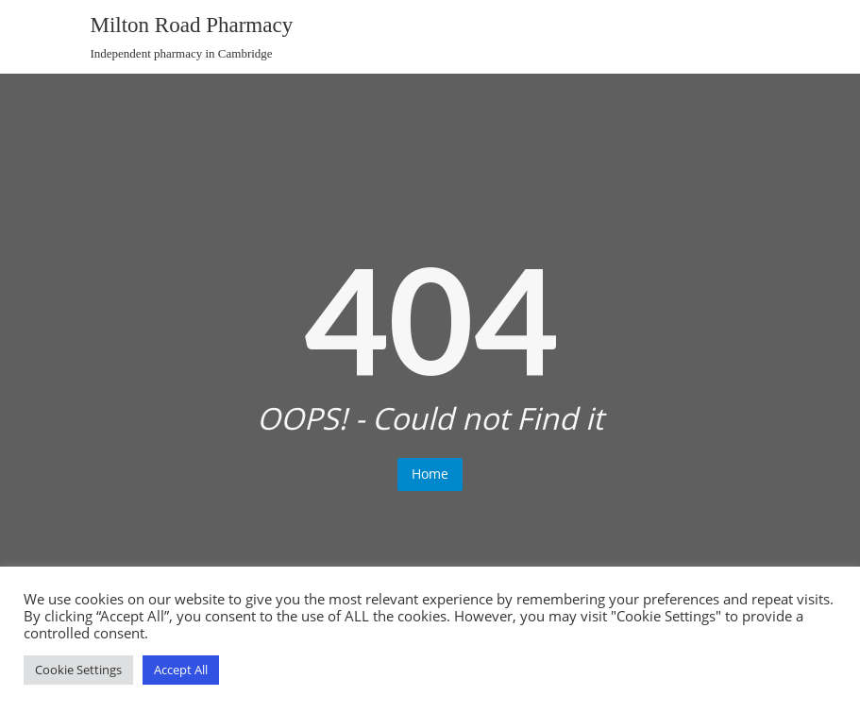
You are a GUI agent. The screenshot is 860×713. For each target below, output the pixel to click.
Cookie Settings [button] (78, 669)
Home (430, 474)
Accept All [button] (181, 669)
